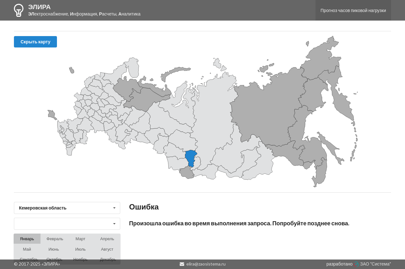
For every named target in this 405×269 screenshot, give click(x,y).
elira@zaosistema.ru (206, 263)
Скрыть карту (35, 41)
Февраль (55, 238)
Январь (27, 238)
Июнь (53, 249)
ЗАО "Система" (375, 263)
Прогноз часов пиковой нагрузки (353, 10)
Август (107, 249)
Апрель (107, 238)
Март (80, 238)
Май (27, 249)
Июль (80, 249)
